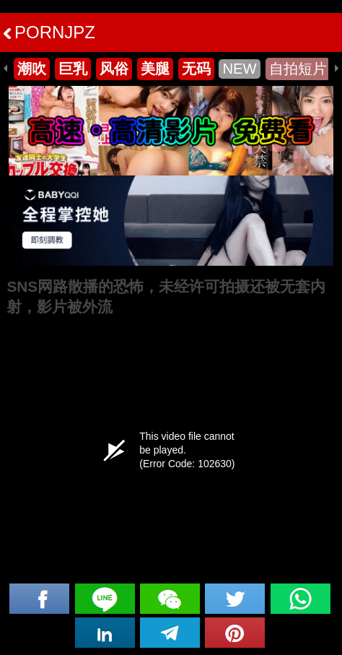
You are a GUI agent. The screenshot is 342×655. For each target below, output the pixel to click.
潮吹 (31, 69)
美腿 (155, 69)
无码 (196, 69)
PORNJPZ (49, 32)
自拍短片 (298, 69)
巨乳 (72, 69)
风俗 (114, 69)
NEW (239, 69)
